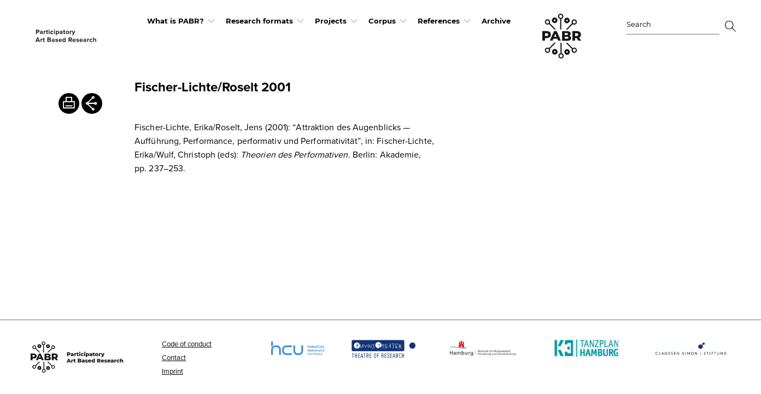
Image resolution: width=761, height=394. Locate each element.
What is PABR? (175, 20)
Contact (174, 357)
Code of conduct (187, 344)
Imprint (172, 371)
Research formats (259, 20)
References (439, 20)
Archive (496, 20)
